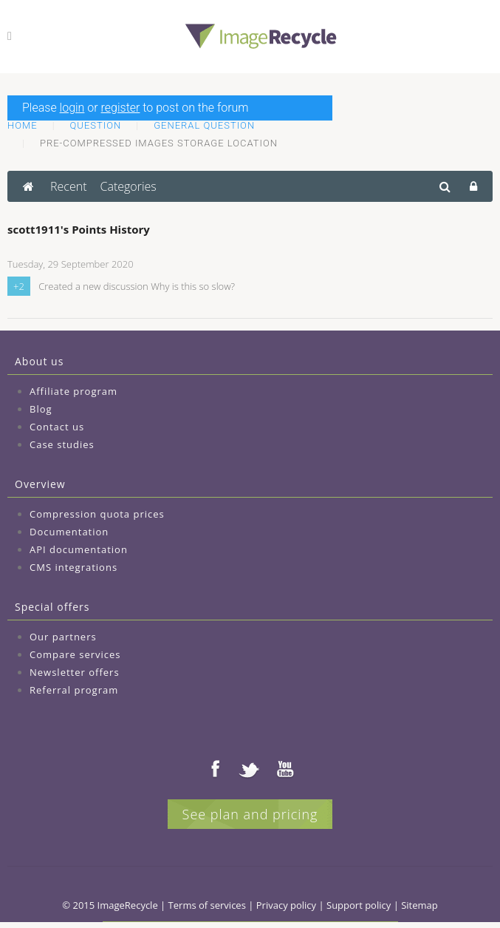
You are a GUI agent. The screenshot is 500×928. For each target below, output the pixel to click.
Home (22, 125)
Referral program (74, 690)
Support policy (358, 905)
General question (204, 125)
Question (96, 125)
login (72, 108)
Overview (40, 484)
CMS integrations (73, 567)
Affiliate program (73, 391)
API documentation (79, 549)
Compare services (75, 654)
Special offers (52, 607)
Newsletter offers (75, 672)
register (120, 108)
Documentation (69, 531)
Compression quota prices (97, 514)
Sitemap (419, 905)
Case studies (62, 444)
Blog (41, 409)
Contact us (57, 426)
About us (39, 361)
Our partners (63, 636)
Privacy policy (286, 905)
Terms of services (207, 905)
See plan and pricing (250, 814)
